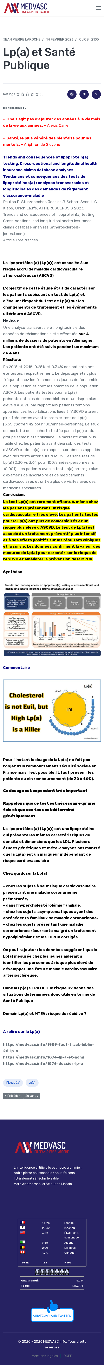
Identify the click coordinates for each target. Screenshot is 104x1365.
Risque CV (13, 1083)
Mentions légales (45, 1356)
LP (26, 107)
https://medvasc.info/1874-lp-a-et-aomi (43, 1057)
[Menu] (98, 8)
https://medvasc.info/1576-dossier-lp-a (43, 1063)
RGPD (68, 1356)
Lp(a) (32, 1083)
